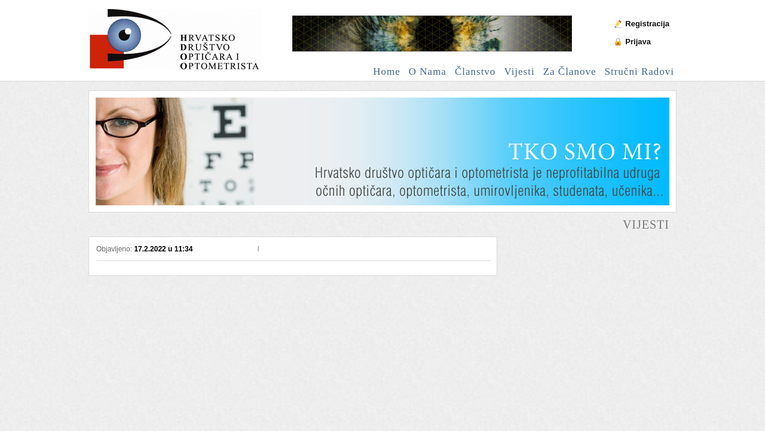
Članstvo (475, 71)
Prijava (638, 41)
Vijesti (519, 71)
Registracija (647, 23)
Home (386, 71)
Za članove (569, 71)
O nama (427, 71)
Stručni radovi (639, 71)
